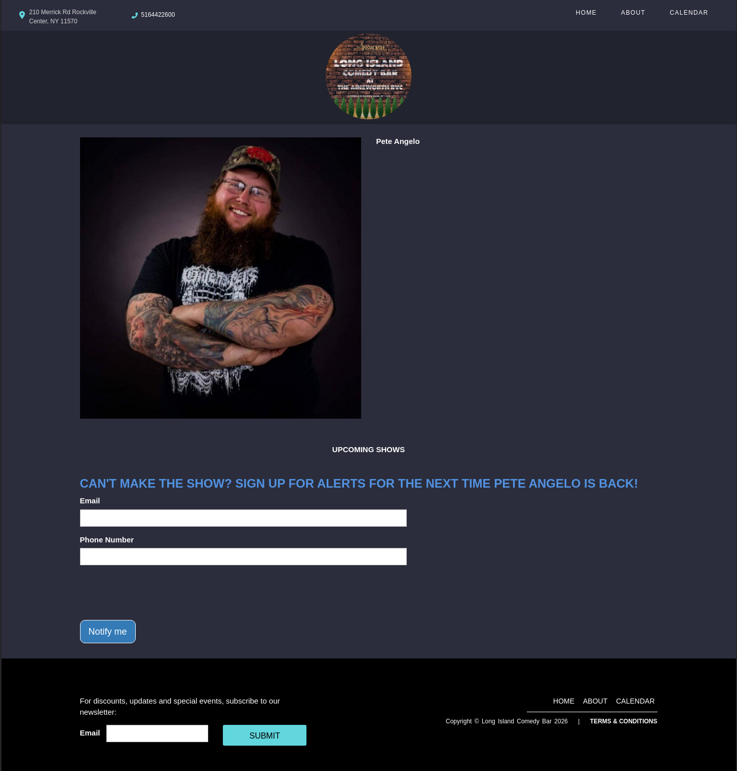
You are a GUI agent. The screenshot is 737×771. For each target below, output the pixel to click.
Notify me (108, 632)
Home (586, 12)
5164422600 (158, 14)
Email (90, 500)
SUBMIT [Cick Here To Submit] (264, 735)
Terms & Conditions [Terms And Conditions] (623, 721)
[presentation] (157, 592)
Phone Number (107, 539)
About (633, 12)
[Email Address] (157, 733)
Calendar (689, 12)
